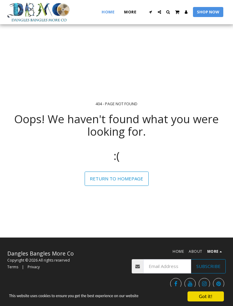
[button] (151, 12)
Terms (12, 266)
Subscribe (208, 266)
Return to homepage (116, 179)
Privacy (34, 266)
